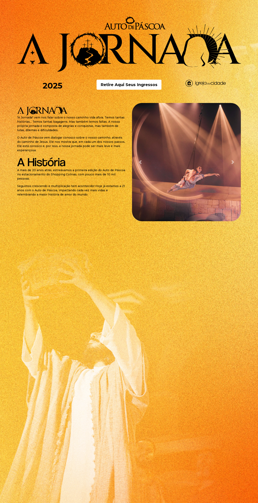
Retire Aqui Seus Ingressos (129, 84)
